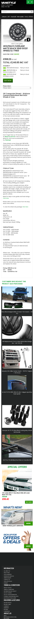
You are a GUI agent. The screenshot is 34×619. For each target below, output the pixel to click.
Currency (6, 606)
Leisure (4, 17)
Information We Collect (10, 591)
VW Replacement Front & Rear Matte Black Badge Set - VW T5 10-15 (17, 342)
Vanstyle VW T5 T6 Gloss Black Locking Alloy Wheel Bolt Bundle (17, 431)
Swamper (8, 140)
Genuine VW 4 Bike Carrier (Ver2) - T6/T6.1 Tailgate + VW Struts (17, 372)
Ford (26, 17)
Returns (6, 609)
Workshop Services (9, 576)
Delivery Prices (7, 602)
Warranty (6, 608)
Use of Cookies (8, 593)
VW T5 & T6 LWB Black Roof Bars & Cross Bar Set (17, 460)
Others (30, 17)
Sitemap (6, 583)
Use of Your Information (10, 594)
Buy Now (29, 502)
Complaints (7, 611)
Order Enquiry (7, 578)
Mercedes (20, 17)
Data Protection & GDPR (10, 598)
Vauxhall (13, 17)
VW (8, 17)
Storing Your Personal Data (11, 596)
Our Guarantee (8, 574)
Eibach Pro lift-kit (10, 136)
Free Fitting (7, 572)
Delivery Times (7, 604)
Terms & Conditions (9, 589)
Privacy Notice (7, 587)
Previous (3, 486)
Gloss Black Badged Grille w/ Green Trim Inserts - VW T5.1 (17, 312)
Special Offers (17, 467)
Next (30, 486)
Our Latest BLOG (8, 581)
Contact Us (7, 579)
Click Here (6, 198)
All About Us (7, 571)
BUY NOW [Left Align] (7, 80)
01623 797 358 (5, 7)
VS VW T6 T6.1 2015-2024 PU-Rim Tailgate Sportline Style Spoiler (17, 393)
